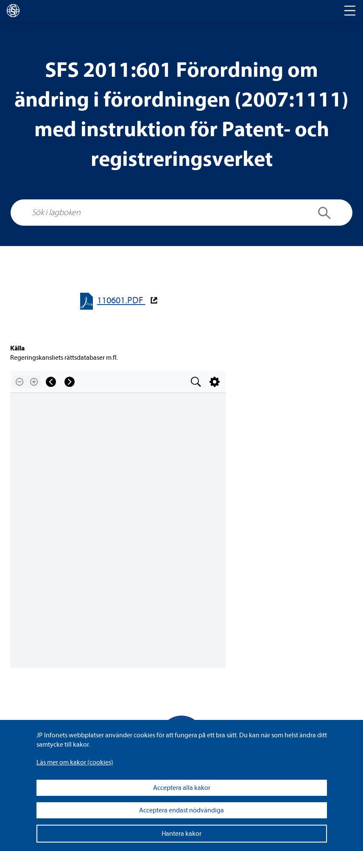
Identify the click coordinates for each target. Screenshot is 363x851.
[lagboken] (13, 10)
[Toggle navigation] (350, 10)
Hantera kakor (181, 833)
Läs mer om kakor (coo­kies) (74, 762)
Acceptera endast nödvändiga (181, 810)
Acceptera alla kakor (181, 788)
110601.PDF (121, 300)
